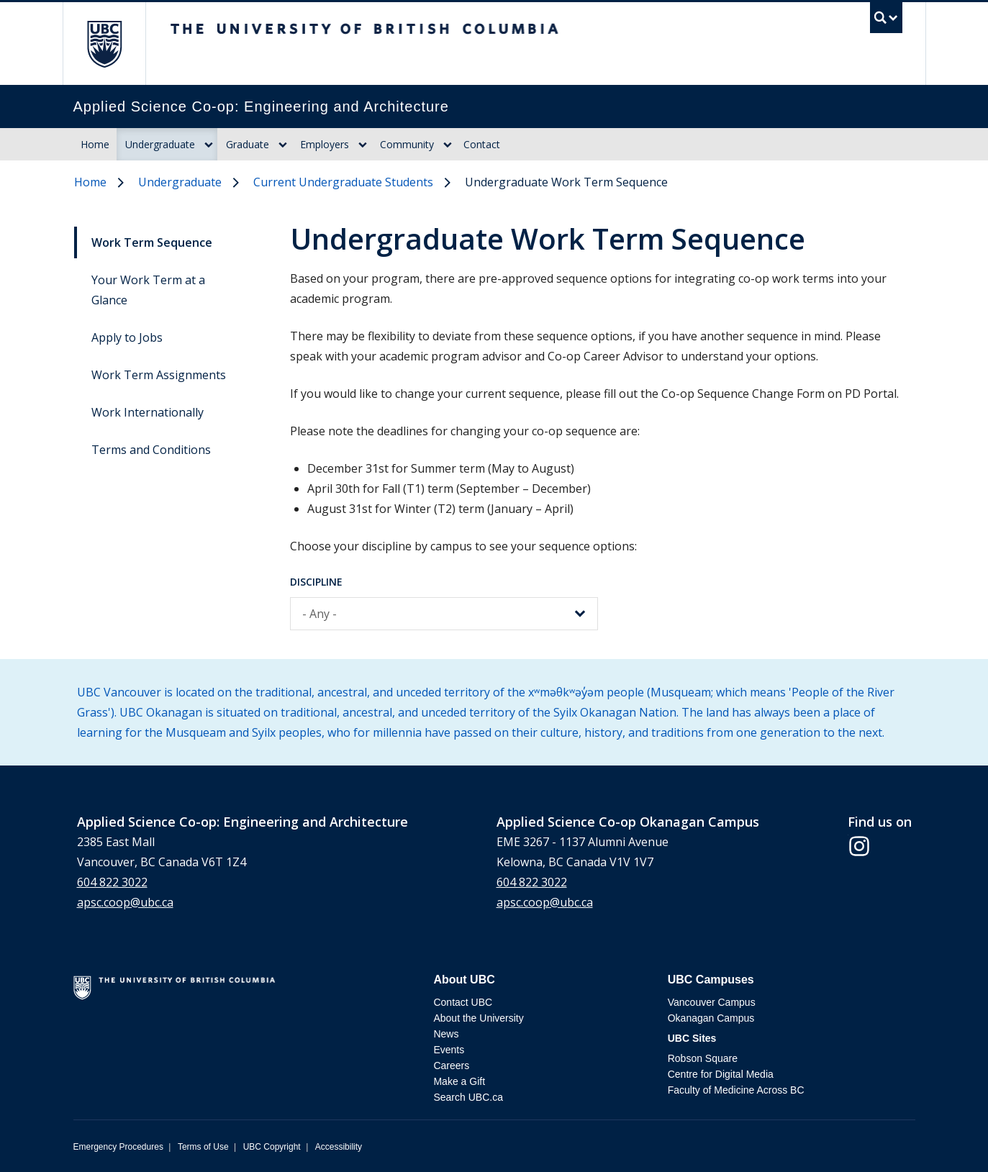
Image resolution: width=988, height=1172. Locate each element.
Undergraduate (160, 144)
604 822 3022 (112, 882)
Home (95, 144)
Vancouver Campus (712, 1002)
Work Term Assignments (158, 375)
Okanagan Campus (711, 1018)
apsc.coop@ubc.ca (125, 902)
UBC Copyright (272, 1147)
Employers (324, 144)
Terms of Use (203, 1147)
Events (448, 1049)
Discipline (316, 582)
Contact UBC (462, 1002)
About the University (478, 1018)
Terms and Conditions (151, 450)
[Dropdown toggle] (208, 145)
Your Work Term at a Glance (148, 290)
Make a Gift (459, 1081)
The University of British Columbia (104, 43)
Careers (451, 1065)
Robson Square (703, 1058)
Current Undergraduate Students (343, 182)
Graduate (247, 144)
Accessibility (338, 1147)
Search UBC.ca (467, 1097)
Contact (481, 144)
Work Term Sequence (151, 242)
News (445, 1034)
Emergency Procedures (118, 1147)
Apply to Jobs (127, 337)
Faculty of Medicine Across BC (736, 1090)
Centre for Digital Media (721, 1074)
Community (407, 144)
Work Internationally (147, 412)
